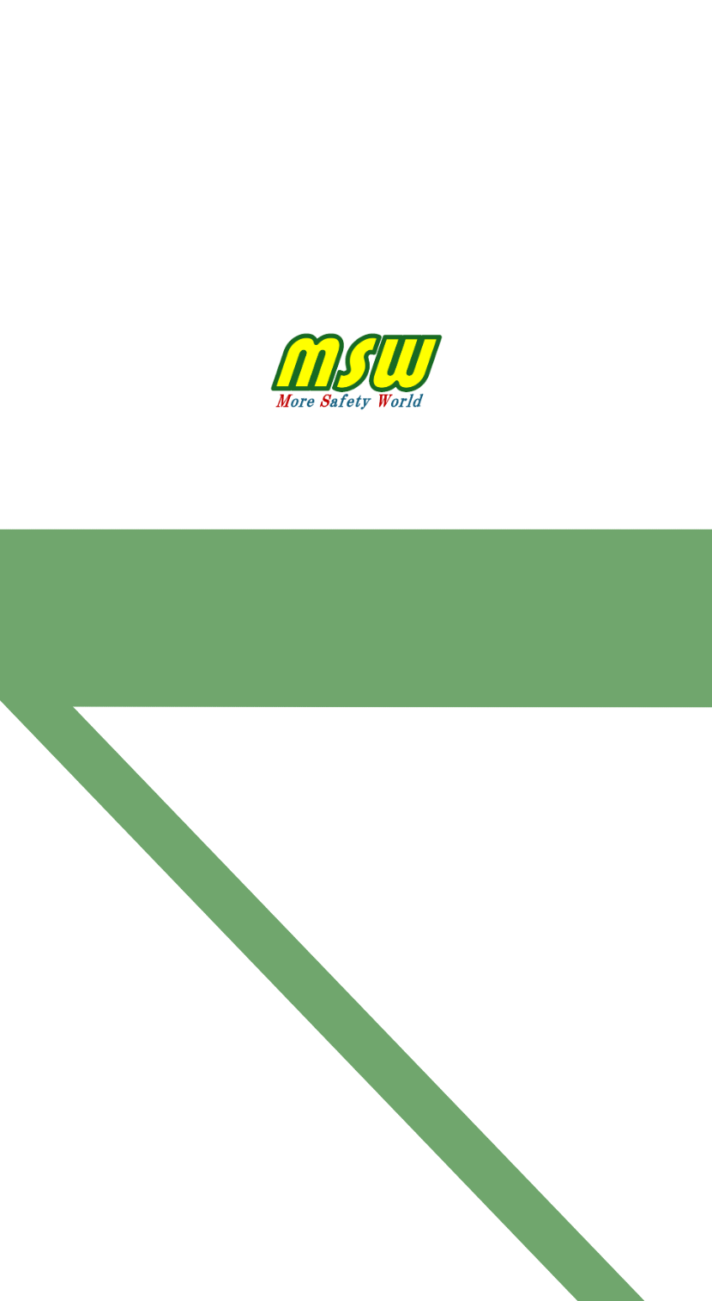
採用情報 (548, 35)
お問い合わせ (456, 96)
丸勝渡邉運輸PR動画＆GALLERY (307, 96)
